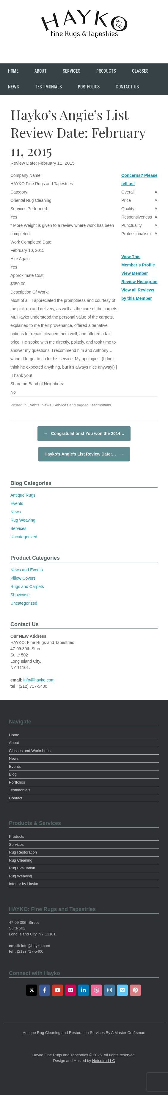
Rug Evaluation (22, 868)
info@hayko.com (38, 680)
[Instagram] (109, 990)
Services (71, 71)
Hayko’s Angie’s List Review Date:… (84, 454)
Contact (15, 798)
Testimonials (48, 87)
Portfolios (89, 87)
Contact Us (127, 87)
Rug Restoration (23, 852)
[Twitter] (31, 990)
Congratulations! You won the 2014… (84, 433)
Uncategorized (23, 536)
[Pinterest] (135, 990)
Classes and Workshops (30, 750)
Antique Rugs (22, 495)
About (40, 71)
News (13, 87)
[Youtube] (57, 990)
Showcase (20, 594)
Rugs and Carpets (27, 586)
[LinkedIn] (83, 990)
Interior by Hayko (23, 884)
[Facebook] (44, 990)
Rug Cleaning (20, 860)
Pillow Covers (23, 578)
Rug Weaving (22, 520)
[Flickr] (70, 990)
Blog (13, 774)
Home (13, 71)
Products (106, 71)
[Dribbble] (96, 990)
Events (34, 405)
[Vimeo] (122, 990)
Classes (140, 71)
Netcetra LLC (103, 1060)
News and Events (26, 569)
